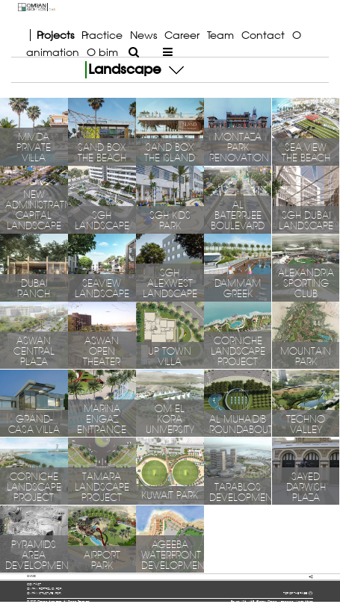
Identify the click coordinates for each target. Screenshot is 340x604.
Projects (55, 35)
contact (34, 584)
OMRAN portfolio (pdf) (45, 589)
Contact (263, 35)
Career (182, 35)
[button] (176, 69)
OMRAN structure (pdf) (44, 593)
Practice (102, 35)
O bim (102, 52)
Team (220, 35)
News (143, 35)
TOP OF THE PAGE (298, 593)
